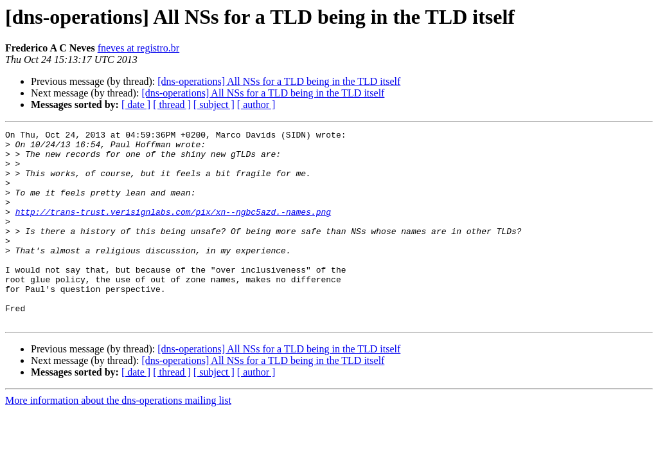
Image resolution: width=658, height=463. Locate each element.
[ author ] (256, 104)
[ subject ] (214, 104)
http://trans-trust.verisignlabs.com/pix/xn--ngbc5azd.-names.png (173, 229)
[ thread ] (172, 104)
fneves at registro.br (139, 47)
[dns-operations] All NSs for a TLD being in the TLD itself (278, 81)
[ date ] (135, 104)
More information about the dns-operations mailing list (118, 438)
